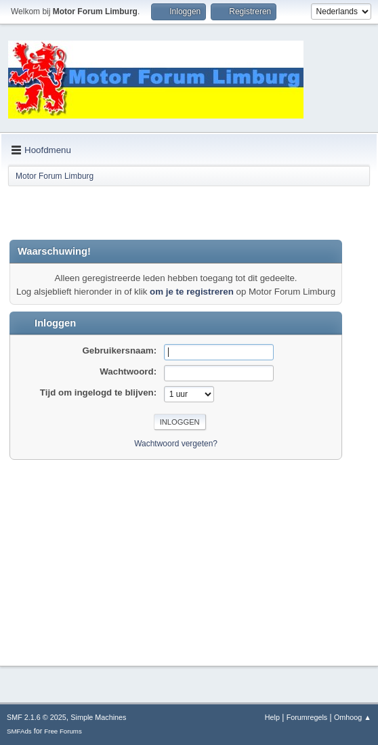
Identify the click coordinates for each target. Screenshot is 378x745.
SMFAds (19, 731)
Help (272, 717)
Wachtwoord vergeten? (175, 443)
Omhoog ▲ (352, 717)
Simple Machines (98, 717)
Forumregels (307, 717)
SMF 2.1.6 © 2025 (36, 717)
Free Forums (63, 731)
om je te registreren (192, 291)
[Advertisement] (168, 212)
